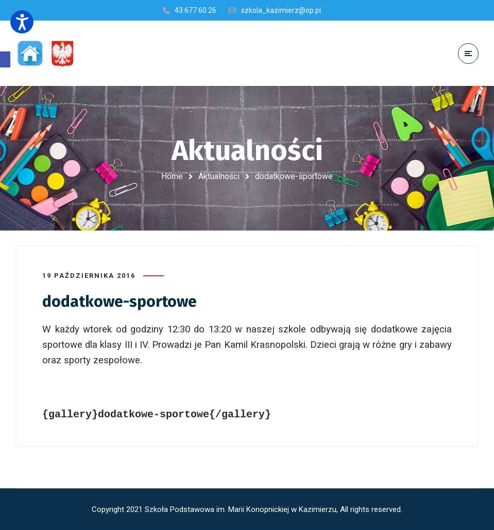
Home (172, 176)
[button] (5, 59)
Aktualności (219, 176)
